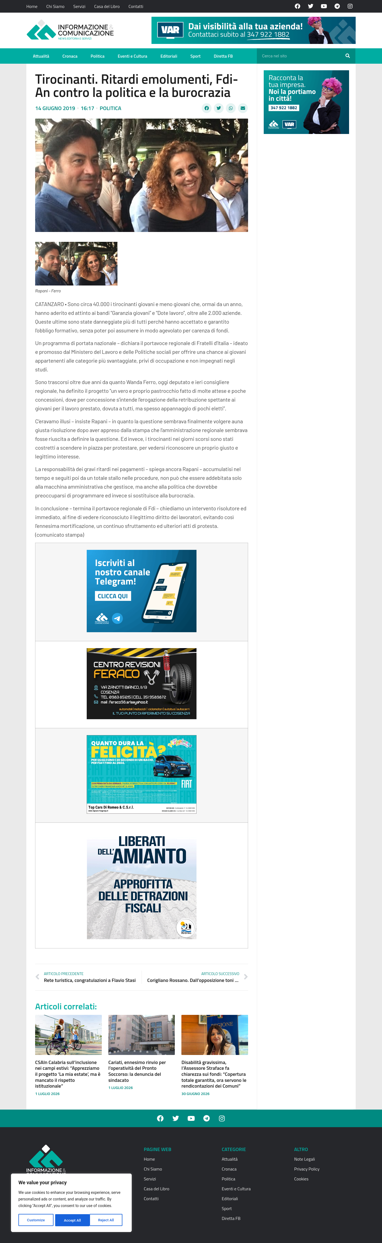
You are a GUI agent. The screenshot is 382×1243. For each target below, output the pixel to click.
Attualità (41, 56)
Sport (195, 56)
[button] (207, 108)
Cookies (301, 1178)
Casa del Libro (107, 6)
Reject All (72, 1220)
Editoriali (169, 56)
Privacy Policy (306, 1169)
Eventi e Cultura (132, 56)
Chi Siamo (55, 6)
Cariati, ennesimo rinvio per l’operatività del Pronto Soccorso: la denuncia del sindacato (137, 1071)
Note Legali (304, 1159)
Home (32, 6)
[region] (71, 1203)
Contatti (135, 6)
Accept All (107, 1220)
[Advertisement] (305, 223)
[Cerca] (347, 56)
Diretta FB (223, 56)
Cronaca (69, 56)
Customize (36, 1220)
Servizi (79, 6)
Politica (98, 56)
